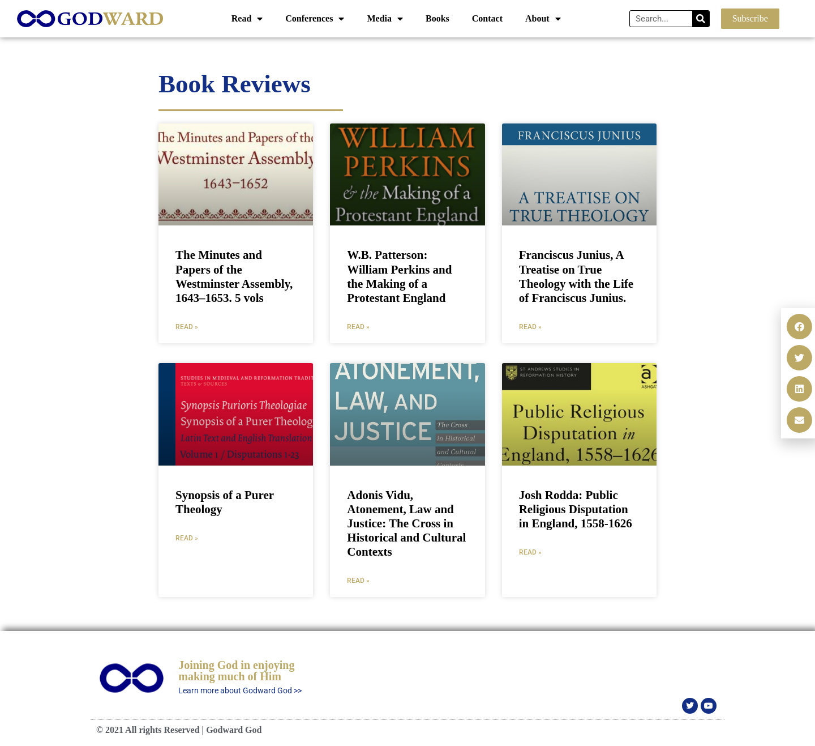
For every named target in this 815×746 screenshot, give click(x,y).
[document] (407, 373)
